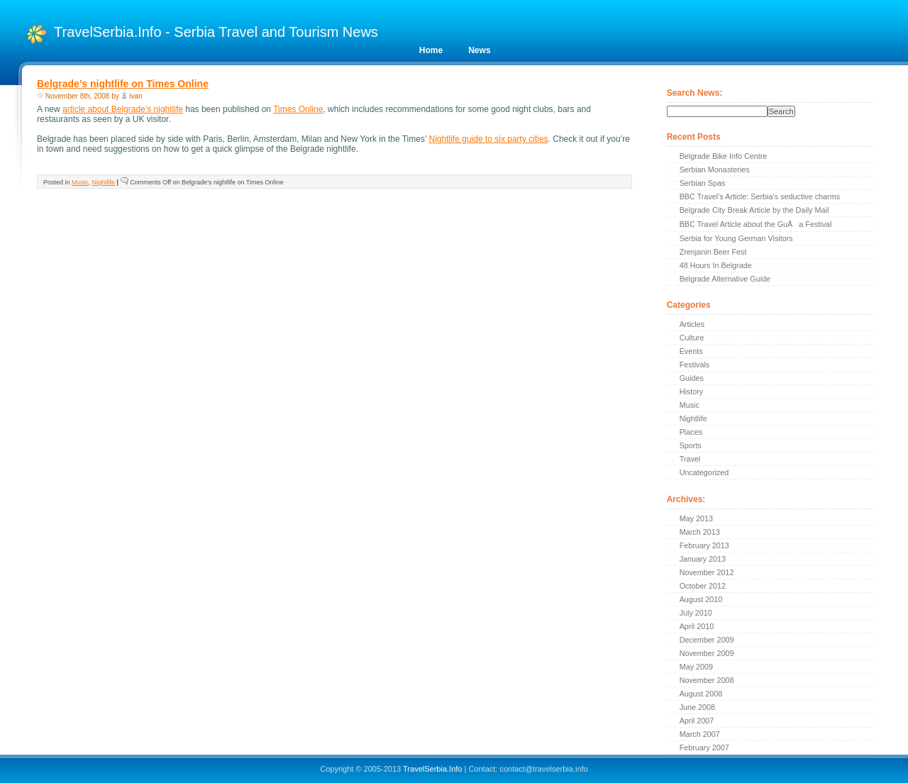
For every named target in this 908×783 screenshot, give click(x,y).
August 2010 (701, 599)
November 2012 (707, 572)
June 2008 (697, 707)
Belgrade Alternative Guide (725, 278)
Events (691, 351)
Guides (692, 378)
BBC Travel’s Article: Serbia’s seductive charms (760, 196)
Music (80, 182)
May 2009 (696, 666)
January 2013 (703, 559)
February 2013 (704, 545)
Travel (690, 459)
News (479, 50)
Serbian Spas (703, 183)
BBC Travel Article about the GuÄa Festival (756, 224)
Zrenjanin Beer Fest (713, 252)
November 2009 (707, 653)
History (692, 391)
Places (691, 432)
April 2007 (697, 720)
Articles (692, 324)
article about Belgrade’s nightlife (122, 109)
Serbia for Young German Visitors (736, 238)
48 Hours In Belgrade (716, 265)
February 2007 (704, 747)
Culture (692, 337)
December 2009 (707, 639)
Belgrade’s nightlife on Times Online (123, 83)
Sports (691, 445)
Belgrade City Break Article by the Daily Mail (754, 210)
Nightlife (104, 182)
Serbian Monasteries (715, 169)
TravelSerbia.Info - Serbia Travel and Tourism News (216, 32)
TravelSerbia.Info (432, 769)
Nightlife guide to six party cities (488, 139)
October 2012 (703, 586)
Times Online (298, 109)
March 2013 (700, 532)
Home (431, 50)
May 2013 (696, 518)
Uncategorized (704, 472)
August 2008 (701, 693)
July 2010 (696, 613)
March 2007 (700, 734)
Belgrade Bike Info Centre (724, 156)
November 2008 (707, 680)
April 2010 (697, 626)
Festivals (695, 364)
